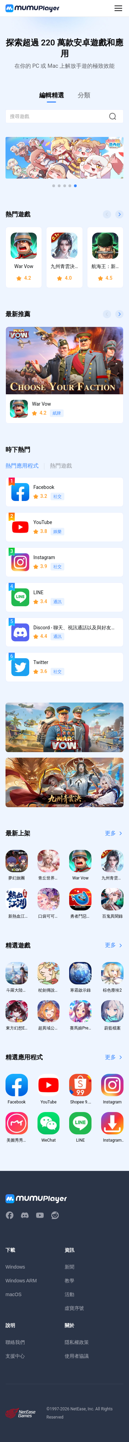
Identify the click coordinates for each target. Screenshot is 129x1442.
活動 (69, 1294)
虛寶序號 (74, 1308)
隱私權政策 (77, 1342)
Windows (15, 1267)
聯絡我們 (15, 1342)
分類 (84, 95)
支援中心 (15, 1356)
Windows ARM (21, 1280)
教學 (69, 1280)
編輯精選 (51, 95)
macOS (14, 1294)
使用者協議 (77, 1356)
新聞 (69, 1267)
